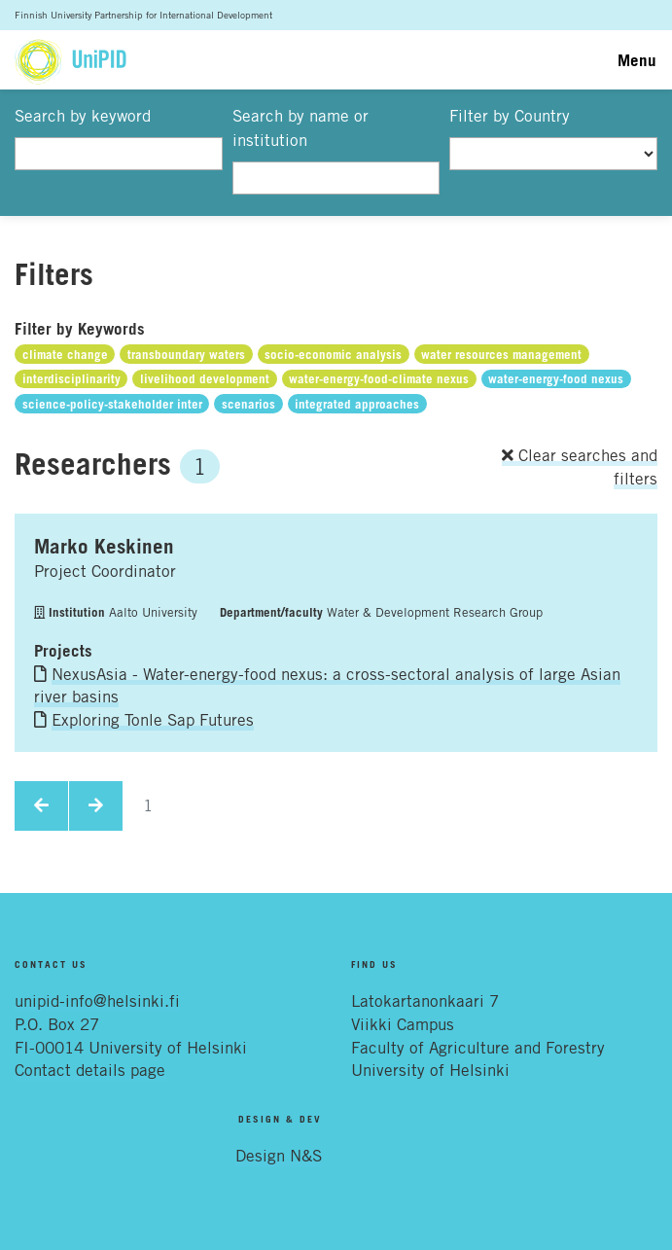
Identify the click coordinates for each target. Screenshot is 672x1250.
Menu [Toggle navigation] (637, 60)
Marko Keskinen (104, 545)
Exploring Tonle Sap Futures (153, 720)
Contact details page (90, 1070)
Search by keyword (83, 115)
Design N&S (278, 1155)
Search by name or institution (300, 128)
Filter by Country (509, 115)
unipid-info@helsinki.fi (97, 1001)
